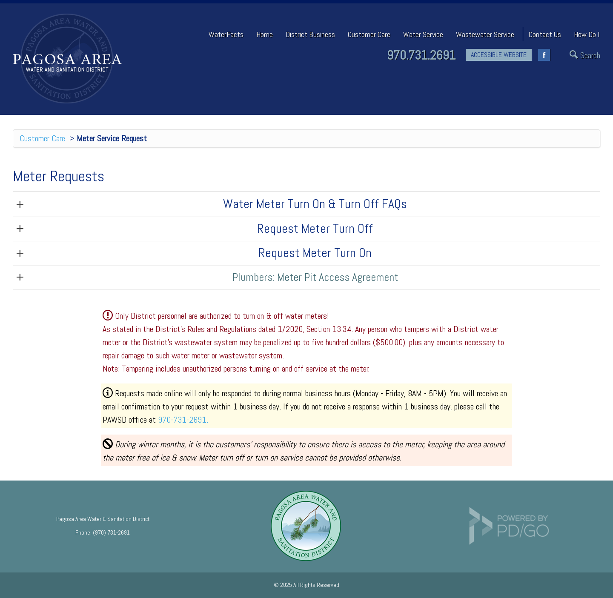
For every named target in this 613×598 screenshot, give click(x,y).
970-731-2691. (183, 419)
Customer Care (42, 138)
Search (590, 55)
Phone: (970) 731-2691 (102, 532)
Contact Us (545, 34)
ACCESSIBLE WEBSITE (499, 54)
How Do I (586, 34)
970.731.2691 (421, 55)
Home (264, 34)
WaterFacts (226, 34)
